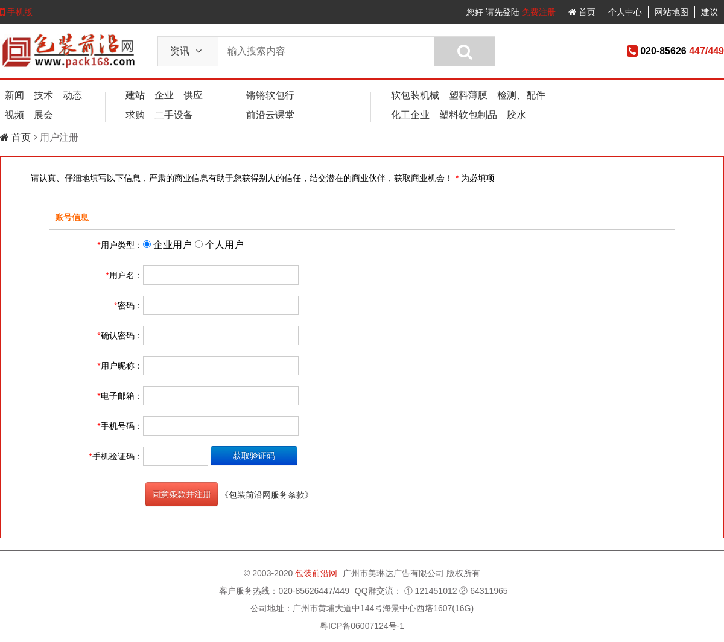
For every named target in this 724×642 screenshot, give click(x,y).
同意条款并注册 (181, 494)
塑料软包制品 (468, 115)
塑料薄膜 (468, 95)
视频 (14, 115)
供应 (193, 95)
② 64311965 (483, 591)
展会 (43, 115)
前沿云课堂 (270, 115)
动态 (72, 95)
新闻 (14, 95)
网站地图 (671, 12)
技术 (43, 95)
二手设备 (173, 115)
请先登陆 (502, 12)
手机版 (16, 12)
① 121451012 (430, 591)
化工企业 (410, 115)
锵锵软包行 (270, 95)
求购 (135, 115)
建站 (135, 95)
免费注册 (539, 12)
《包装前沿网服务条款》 (266, 495)
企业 (164, 95)
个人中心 (625, 12)
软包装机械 (415, 95)
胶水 (516, 115)
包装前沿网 (317, 573)
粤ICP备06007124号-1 (362, 626)
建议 (709, 12)
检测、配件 (521, 95)
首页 (581, 12)
